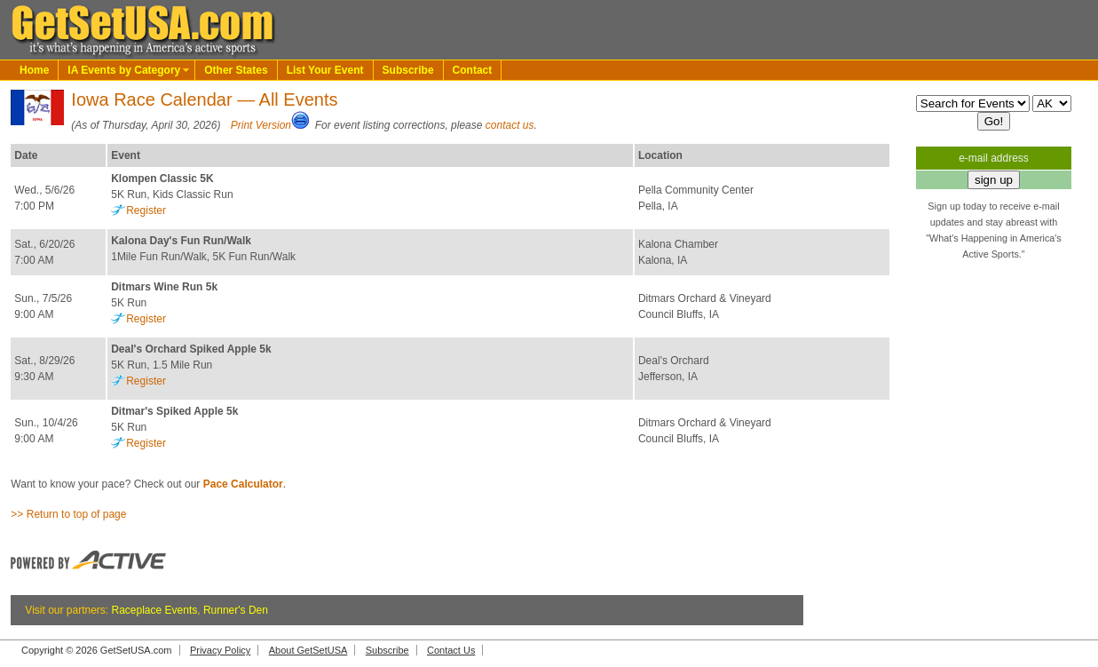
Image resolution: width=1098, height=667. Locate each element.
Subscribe (408, 70)
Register (146, 210)
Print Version (261, 125)
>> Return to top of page (68, 514)
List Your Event (325, 70)
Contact (473, 70)
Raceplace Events (155, 610)
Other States (235, 70)
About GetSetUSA (308, 650)
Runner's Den (235, 610)
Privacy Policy (220, 650)
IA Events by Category (123, 70)
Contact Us (451, 650)
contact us (510, 125)
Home (34, 70)
